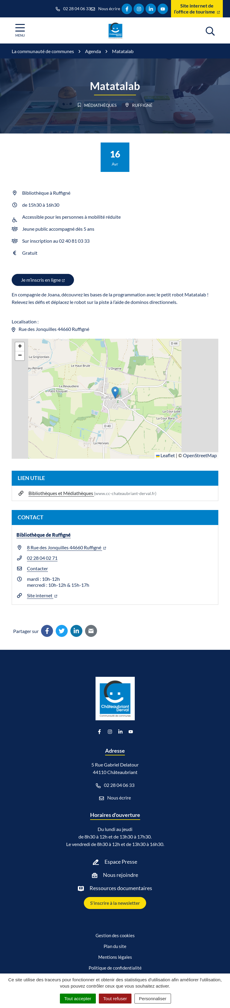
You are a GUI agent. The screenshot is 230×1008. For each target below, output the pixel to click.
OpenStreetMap (200, 455)
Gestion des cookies (115, 935)
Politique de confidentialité (115, 967)
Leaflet (165, 455)
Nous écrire (115, 798)
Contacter (37, 568)
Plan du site (115, 946)
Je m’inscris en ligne (43, 280)
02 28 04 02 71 (42, 558)
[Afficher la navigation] (20, 30)
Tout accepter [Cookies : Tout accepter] (77, 998)
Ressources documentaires (121, 888)
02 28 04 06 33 (115, 785)
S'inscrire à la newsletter (115, 903)
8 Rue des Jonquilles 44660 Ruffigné (66, 547)
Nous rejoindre (120, 875)
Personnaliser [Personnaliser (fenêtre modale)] (153, 998)
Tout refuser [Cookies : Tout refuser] (115, 998)
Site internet (42, 595)
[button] (115, 392)
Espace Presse (121, 861)
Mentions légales (115, 957)
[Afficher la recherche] (210, 30)
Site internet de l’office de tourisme (197, 8)
